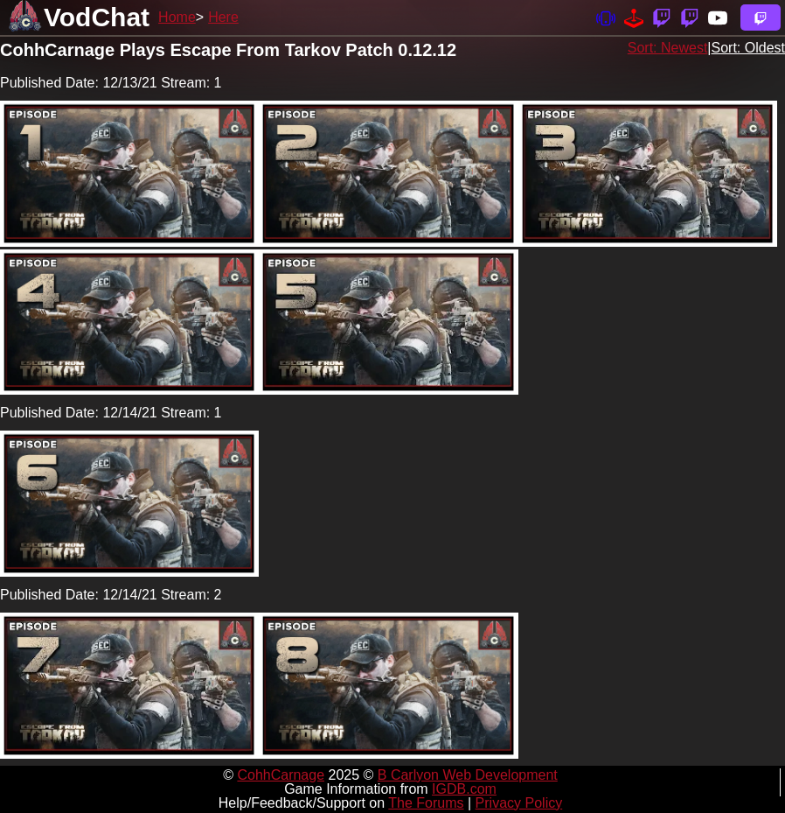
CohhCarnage (280, 774)
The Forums (425, 802)
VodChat (96, 17)
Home (177, 17)
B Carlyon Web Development (468, 774)
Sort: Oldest (748, 47)
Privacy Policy (519, 802)
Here (223, 17)
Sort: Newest (668, 47)
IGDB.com (464, 788)
